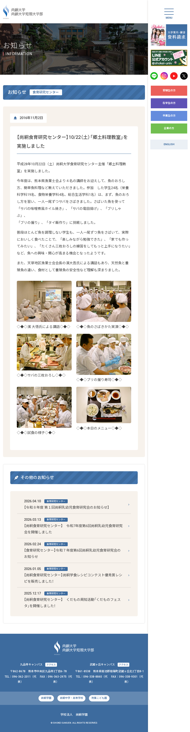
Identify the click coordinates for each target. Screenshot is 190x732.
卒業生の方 (169, 115)
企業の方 (169, 128)
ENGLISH (169, 144)
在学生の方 (169, 103)
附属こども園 (99, 698)
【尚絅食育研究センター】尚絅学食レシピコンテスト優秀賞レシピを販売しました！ (73, 575)
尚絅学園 (46, 698)
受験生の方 (169, 90)
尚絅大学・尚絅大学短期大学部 (23, 12)
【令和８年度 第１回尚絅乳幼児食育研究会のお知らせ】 (66, 504)
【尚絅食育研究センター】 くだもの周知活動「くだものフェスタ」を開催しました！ (72, 599)
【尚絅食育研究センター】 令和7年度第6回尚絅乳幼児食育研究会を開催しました (73, 525)
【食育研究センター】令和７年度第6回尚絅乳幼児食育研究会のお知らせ (72, 550)
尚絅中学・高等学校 (71, 698)
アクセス (51, 664)
